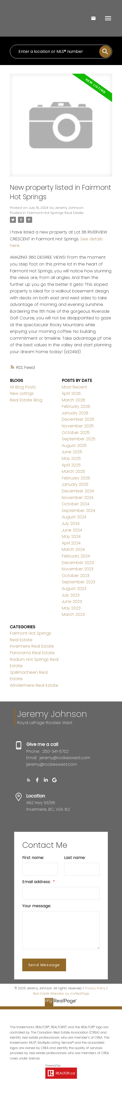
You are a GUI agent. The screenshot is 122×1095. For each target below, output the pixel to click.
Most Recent (74, 387)
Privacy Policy (95, 988)
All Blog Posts (23, 387)
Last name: (75, 858)
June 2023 (72, 601)
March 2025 (73, 471)
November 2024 (77, 497)
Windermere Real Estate (34, 685)
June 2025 (72, 452)
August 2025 (74, 445)
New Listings (22, 393)
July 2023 (70, 595)
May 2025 (71, 458)
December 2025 (78, 419)
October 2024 (75, 504)
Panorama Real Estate (32, 653)
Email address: (37, 882)
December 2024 (78, 491)
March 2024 (73, 549)
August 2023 (74, 588)
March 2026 (73, 400)
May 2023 (71, 608)
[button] (28, 780)
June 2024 (72, 530)
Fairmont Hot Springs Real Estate (55, 212)
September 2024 (78, 510)
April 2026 (71, 393)
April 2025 (71, 465)
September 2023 (78, 582)
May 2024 (71, 536)
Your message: (36, 906)
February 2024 (76, 556)
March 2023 (73, 614)
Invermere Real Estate (32, 646)
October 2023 (75, 575)
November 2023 (77, 569)
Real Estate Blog (26, 400)
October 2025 (76, 432)
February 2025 (76, 478)
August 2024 (74, 517)
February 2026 (76, 406)
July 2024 (70, 523)
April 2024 (71, 543)
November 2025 (78, 426)
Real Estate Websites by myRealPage (61, 993)
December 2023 (78, 563)
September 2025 (78, 439)
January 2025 (75, 484)
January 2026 (75, 413)
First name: (33, 858)
